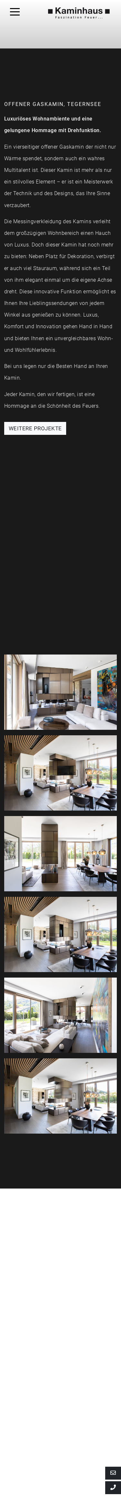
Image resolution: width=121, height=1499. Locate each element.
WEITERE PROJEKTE (35, 428)
